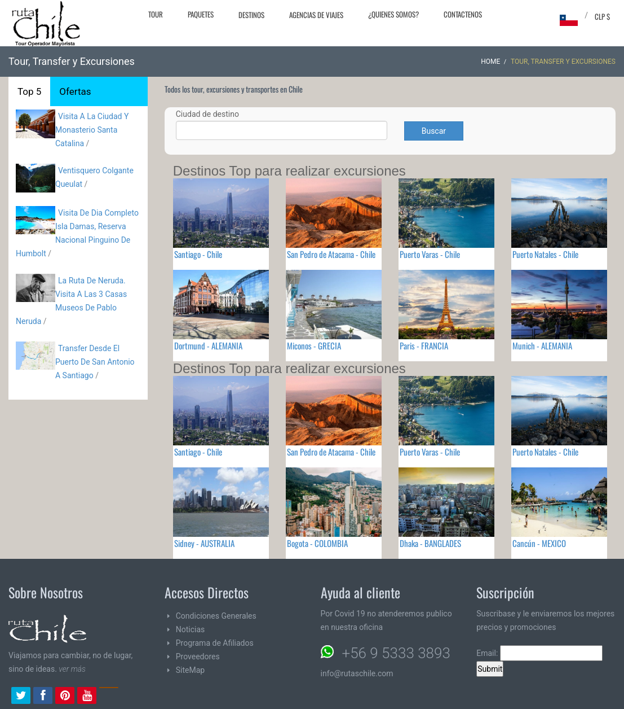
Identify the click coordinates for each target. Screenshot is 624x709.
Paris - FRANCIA (424, 345)
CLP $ (602, 16)
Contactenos (463, 14)
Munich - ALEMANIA (542, 345)
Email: (539, 653)
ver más (72, 668)
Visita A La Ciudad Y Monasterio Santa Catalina (92, 130)
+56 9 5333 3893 (396, 653)
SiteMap (190, 670)
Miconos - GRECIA (314, 345)
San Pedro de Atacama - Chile (331, 254)
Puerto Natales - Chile (545, 254)
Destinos (251, 14)
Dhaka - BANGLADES (430, 543)
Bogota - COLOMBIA (317, 543)
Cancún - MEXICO (539, 543)
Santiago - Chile (198, 254)
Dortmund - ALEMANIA (208, 345)
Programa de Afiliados (215, 642)
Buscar (434, 130)
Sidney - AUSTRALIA (204, 543)
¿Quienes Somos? (393, 14)
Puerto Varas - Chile (430, 254)
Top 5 (29, 91)
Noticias (190, 629)
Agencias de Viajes (316, 14)
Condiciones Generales (216, 615)
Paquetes (201, 14)
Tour (155, 14)
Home (490, 61)
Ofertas (75, 91)
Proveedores (198, 656)
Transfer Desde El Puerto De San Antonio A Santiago (95, 362)
